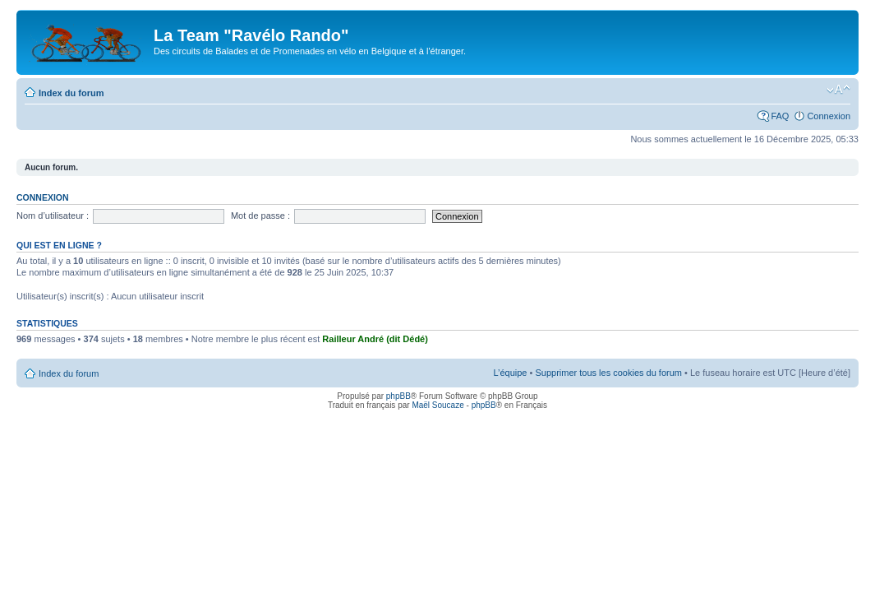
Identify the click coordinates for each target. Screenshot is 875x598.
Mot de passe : (260, 215)
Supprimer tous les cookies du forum (608, 373)
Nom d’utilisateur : (52, 215)
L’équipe (510, 373)
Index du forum (71, 93)
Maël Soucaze (437, 405)
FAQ (780, 116)
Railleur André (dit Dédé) (375, 339)
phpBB (398, 396)
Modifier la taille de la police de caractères (838, 89)
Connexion (828, 116)
